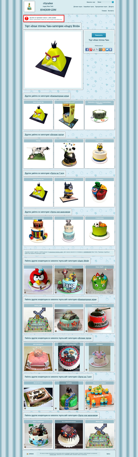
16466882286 (87, 252)
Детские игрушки (38, 218)
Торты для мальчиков (60, 212)
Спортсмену (100, 218)
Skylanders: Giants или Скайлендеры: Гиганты (99, 102)
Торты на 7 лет (57, 173)
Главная (104, 10)
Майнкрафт (38, 305)
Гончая (38, 140)
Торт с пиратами (38, 421)
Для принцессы (38, 344)
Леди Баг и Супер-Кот (69, 344)
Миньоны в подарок (99, 383)
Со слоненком (68, 218)
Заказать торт (91, 2)
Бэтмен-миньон (69, 179)
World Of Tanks (38, 383)
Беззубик (69, 383)
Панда (69, 140)
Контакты (111, 10)
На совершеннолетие (69, 421)
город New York (48, 6)
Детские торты (78, 6)
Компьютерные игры (59, 96)
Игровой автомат (69, 102)
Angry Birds (83, 261)
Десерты (111, 6)
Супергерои (99, 179)
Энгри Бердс (100, 267)
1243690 (30, 454)
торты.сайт (53, 454)
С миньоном (99, 140)
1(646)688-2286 (48, 9)
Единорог (100, 344)
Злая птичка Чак (38, 102)
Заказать (99, 35)
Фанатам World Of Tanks (99, 305)
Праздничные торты (101, 6)
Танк (68, 305)
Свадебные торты (89, 6)
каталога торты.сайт (56, 252)
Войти (108, 454)
